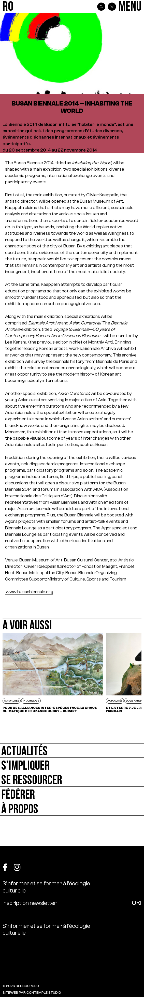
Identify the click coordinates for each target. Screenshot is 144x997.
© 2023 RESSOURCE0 (21, 986)
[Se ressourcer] (72, 779)
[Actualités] (72, 750)
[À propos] (72, 808)
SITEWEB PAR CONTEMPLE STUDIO (32, 992)
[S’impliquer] (72, 765)
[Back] (112, 7)
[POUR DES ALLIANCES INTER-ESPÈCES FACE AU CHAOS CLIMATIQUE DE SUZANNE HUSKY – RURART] (53, 673)
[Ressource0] (8, 6)
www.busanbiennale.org (29, 591)
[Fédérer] (72, 794)
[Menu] (130, 6)
